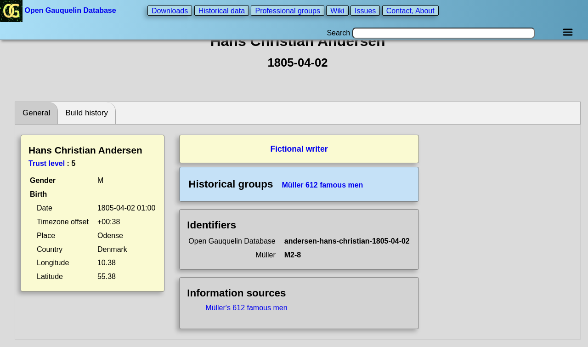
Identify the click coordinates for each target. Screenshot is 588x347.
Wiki (337, 10)
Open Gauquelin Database (59, 10)
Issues (365, 10)
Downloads (170, 10)
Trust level (46, 163)
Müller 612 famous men (322, 185)
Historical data (221, 10)
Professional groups (287, 10)
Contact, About (410, 10)
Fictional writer (299, 149)
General (36, 112)
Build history (86, 112)
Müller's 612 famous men (246, 308)
